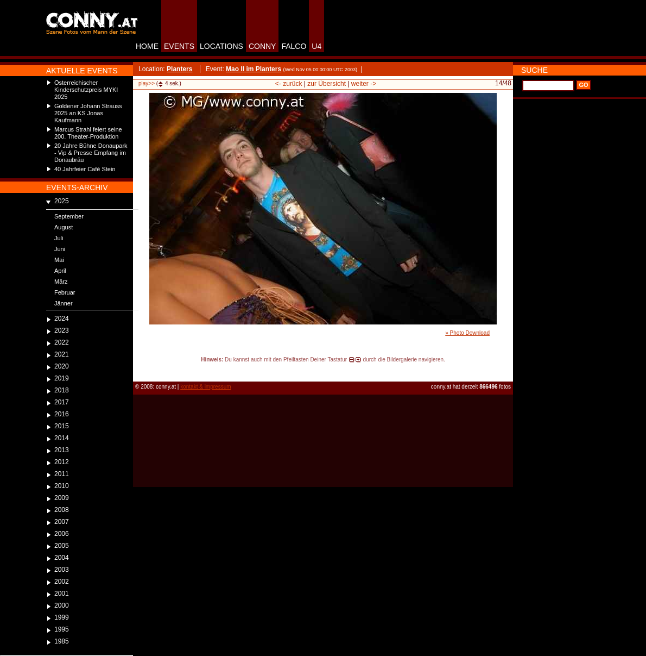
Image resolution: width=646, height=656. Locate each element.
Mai (59, 260)
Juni (59, 249)
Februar (64, 292)
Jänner (63, 303)
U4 (316, 46)
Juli (59, 238)
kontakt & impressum (205, 387)
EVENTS (179, 46)
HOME (147, 46)
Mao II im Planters (253, 69)
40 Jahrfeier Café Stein (85, 169)
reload (142, 369)
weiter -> (363, 84)
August (63, 227)
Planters (179, 69)
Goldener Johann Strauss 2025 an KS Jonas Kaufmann (88, 113)
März (60, 281)
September (69, 216)
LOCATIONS (221, 46)
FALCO (293, 46)
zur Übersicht (326, 84)
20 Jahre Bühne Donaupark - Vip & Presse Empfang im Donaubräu (91, 152)
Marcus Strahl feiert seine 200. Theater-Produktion (88, 133)
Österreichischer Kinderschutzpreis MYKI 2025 (86, 89)
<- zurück (288, 84)
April (60, 270)
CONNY (262, 46)
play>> (146, 83)
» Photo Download (467, 333)
